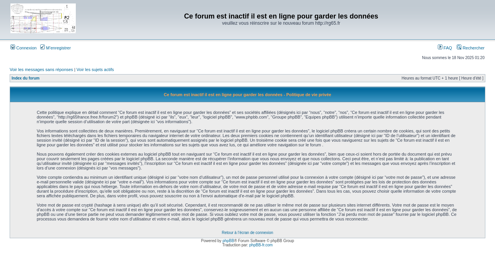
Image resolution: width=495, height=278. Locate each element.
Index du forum (25, 78)
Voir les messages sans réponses (41, 69)
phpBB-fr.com (261, 245)
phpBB (228, 241)
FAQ (445, 48)
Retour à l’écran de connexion (247, 233)
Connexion (23, 48)
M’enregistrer (55, 48)
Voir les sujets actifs (95, 69)
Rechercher (471, 48)
